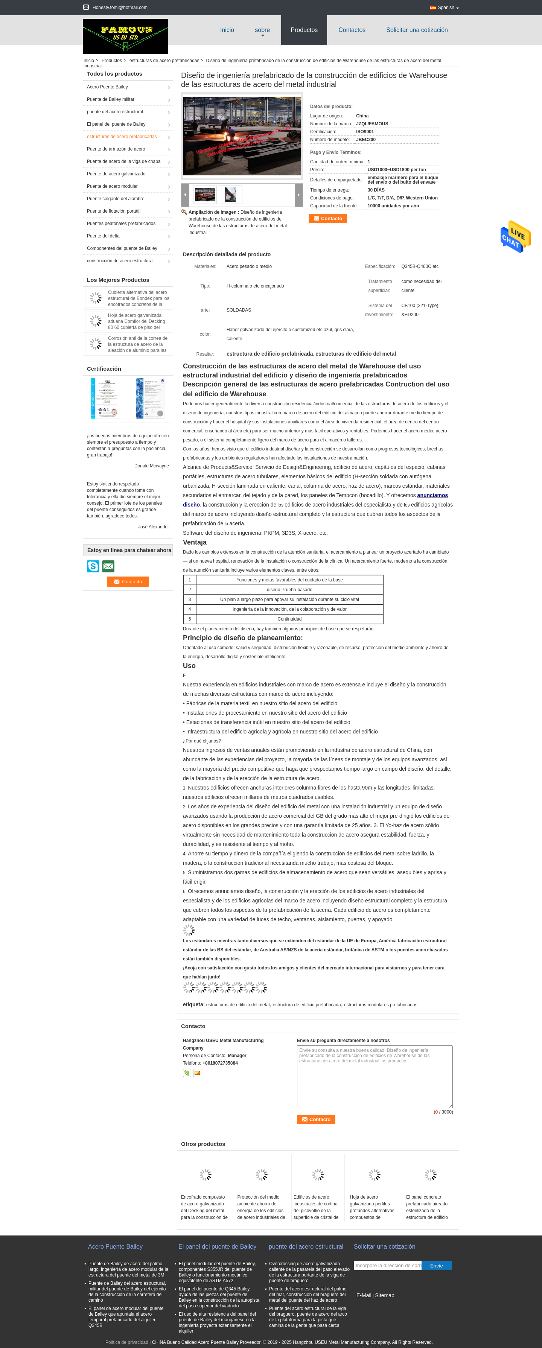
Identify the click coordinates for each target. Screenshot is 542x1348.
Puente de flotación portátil (113, 211)
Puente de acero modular (112, 186)
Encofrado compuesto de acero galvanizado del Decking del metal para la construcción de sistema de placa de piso (204, 1214)
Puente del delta (103, 236)
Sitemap (384, 1295)
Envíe (436, 1266)
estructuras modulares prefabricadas (380, 1004)
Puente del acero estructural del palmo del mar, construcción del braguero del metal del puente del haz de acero (307, 1294)
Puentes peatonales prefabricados (121, 223)
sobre (262, 30)
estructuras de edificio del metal (238, 1004)
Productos (304, 30)
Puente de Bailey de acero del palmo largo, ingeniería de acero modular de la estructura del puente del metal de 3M (128, 1269)
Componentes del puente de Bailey (122, 248)
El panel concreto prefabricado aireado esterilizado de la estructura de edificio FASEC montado (427, 1210)
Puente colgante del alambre (116, 198)
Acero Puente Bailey (107, 87)
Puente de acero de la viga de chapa (123, 161)
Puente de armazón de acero (116, 149)
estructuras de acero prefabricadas (164, 60)
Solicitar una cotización (417, 30)
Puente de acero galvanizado (116, 173)
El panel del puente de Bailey (116, 124)
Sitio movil (366, 1304)
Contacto (331, 218)
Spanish (448, 7)
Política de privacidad (126, 1342)
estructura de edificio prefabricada (307, 1004)
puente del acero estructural (115, 111)
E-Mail (363, 1295)
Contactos (351, 30)
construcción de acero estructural (120, 260)
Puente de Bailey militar (110, 99)
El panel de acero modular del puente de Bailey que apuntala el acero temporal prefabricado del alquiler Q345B (125, 1317)
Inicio (227, 30)
